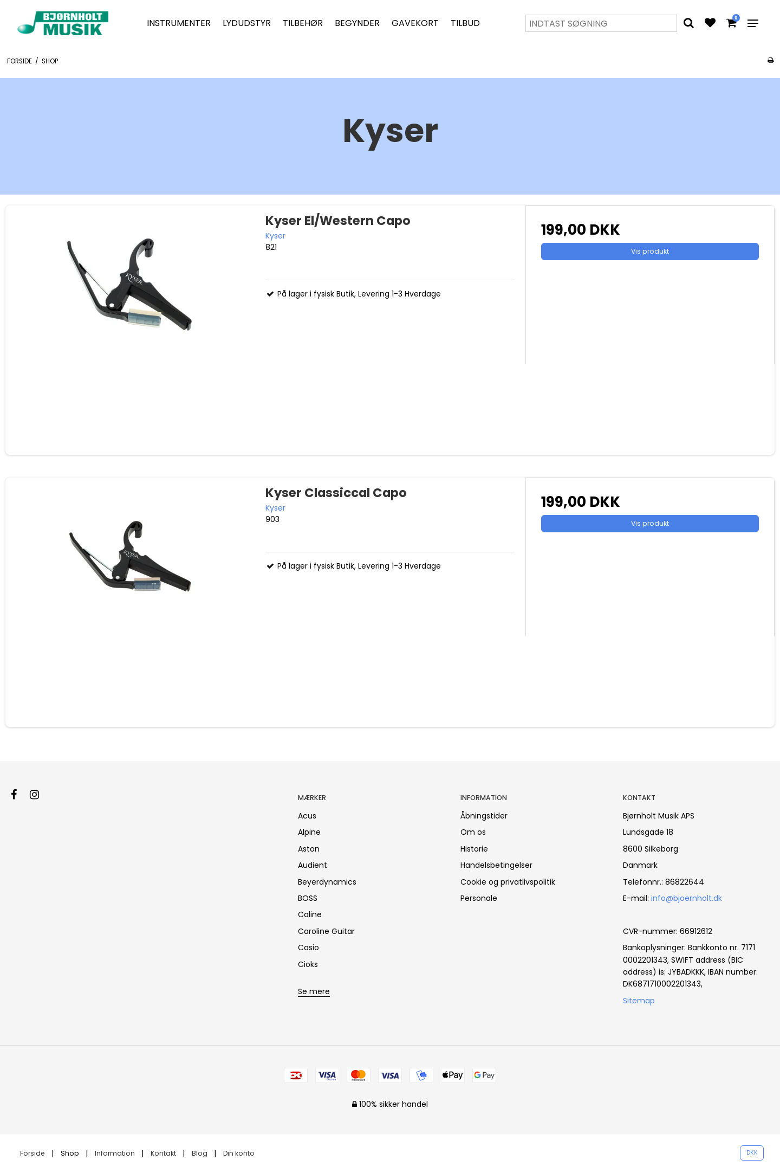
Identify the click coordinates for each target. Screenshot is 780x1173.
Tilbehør (303, 23)
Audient (312, 865)
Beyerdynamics (327, 881)
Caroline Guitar (326, 931)
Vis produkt (650, 251)
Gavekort (415, 23)
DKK (752, 1153)
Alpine (309, 832)
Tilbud (465, 23)
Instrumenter (179, 23)
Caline (310, 914)
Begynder (357, 23)
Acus (307, 815)
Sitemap (639, 1000)
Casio (308, 947)
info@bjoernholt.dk (686, 898)
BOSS (307, 898)
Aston (309, 848)
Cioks (308, 964)
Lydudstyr (247, 23)
